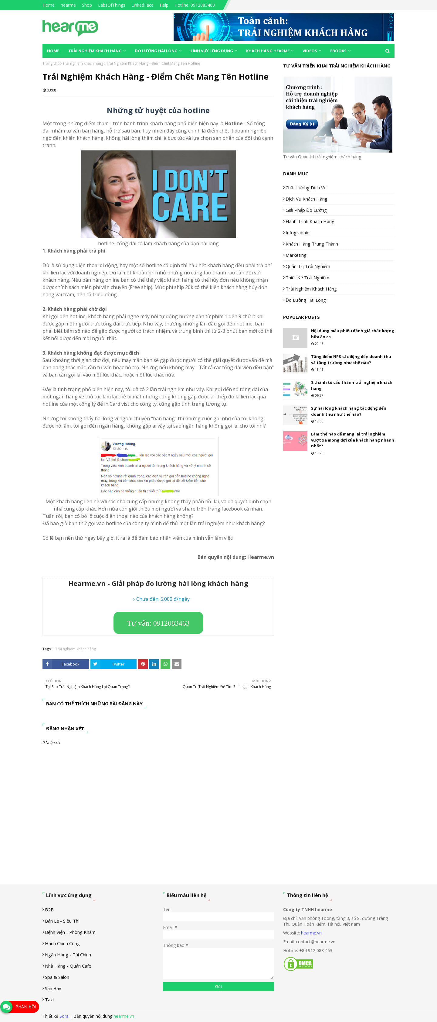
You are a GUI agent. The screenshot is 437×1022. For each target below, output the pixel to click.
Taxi (49, 999)
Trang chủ (50, 63)
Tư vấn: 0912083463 (158, 623)
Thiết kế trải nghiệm (307, 277)
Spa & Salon (57, 977)
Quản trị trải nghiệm (308, 266)
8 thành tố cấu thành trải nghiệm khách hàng (351, 385)
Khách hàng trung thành (312, 244)
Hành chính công (62, 943)
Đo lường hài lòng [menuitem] (156, 50)
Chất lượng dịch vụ (306, 187)
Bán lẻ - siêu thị (62, 921)
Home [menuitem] (53, 50)
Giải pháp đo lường (306, 210)
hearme (68, 5)
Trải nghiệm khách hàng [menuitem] (95, 50)
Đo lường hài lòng (306, 300)
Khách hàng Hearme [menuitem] (268, 50)
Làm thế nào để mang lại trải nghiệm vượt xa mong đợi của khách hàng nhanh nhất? (352, 440)
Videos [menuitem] (310, 50)
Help (164, 5)
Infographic (297, 232)
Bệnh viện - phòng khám (70, 932)
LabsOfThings (111, 5)
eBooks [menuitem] (338, 50)
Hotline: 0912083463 (194, 5)
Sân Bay (53, 988)
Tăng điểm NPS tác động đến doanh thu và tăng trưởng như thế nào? (351, 359)
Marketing (296, 255)
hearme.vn (311, 933)
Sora (64, 1016)
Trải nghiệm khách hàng (83, 63)
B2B (49, 910)
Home (48, 5)
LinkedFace (142, 5)
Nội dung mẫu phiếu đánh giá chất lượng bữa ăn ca (352, 333)
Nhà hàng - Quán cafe (68, 966)
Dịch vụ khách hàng (306, 199)
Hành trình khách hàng (310, 221)
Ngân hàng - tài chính (68, 954)
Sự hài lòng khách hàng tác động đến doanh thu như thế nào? (348, 411)
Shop (87, 5)
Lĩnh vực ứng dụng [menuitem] (212, 50)
